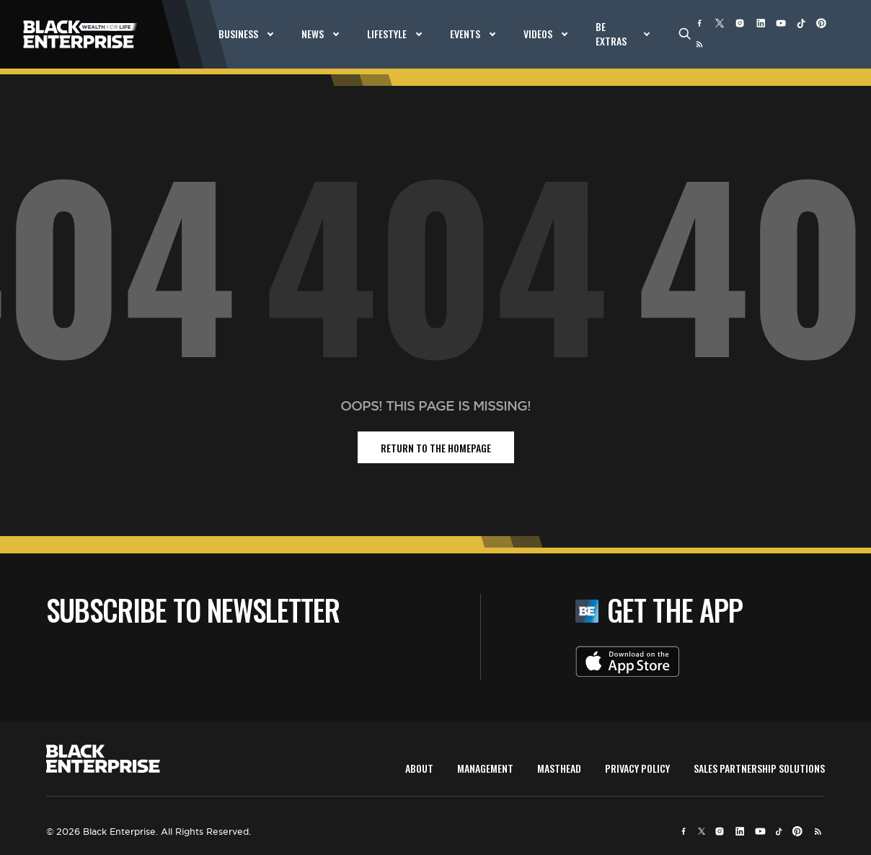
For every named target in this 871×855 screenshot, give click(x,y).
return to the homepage (436, 447)
